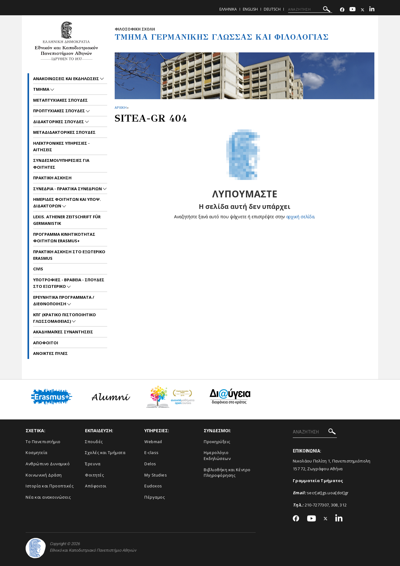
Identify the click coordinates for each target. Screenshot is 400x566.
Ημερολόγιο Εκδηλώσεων (217, 455)
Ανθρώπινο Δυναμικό (48, 464)
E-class (151, 452)
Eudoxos (153, 486)
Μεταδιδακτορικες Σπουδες (64, 132)
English (250, 9)
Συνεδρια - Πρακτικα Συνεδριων (68, 188)
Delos (150, 464)
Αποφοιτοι (45, 343)
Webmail (153, 441)
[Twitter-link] (362, 9)
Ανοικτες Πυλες (50, 353)
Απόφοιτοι (96, 486)
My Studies (155, 475)
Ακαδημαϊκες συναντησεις (63, 332)
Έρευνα (92, 464)
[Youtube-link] (352, 9)
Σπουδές (94, 441)
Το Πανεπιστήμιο (43, 441)
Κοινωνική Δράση (44, 475)
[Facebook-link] (342, 9)
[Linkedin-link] (371, 9)
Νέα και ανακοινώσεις (48, 497)
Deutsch (272, 9)
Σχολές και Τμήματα (105, 452)
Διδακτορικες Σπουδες (59, 121)
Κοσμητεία (37, 452)
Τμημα (41, 89)
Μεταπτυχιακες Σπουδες (60, 100)
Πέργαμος (154, 497)
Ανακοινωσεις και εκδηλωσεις (66, 78)
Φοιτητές (94, 475)
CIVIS (38, 269)
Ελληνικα (228, 9)
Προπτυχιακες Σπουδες (59, 111)
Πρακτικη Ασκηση (52, 178)
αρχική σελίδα (300, 217)
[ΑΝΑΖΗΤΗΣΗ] (310, 9)
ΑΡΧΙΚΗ (120, 107)
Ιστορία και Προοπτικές (49, 486)
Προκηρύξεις (217, 441)
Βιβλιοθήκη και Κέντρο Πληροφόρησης (227, 472)
